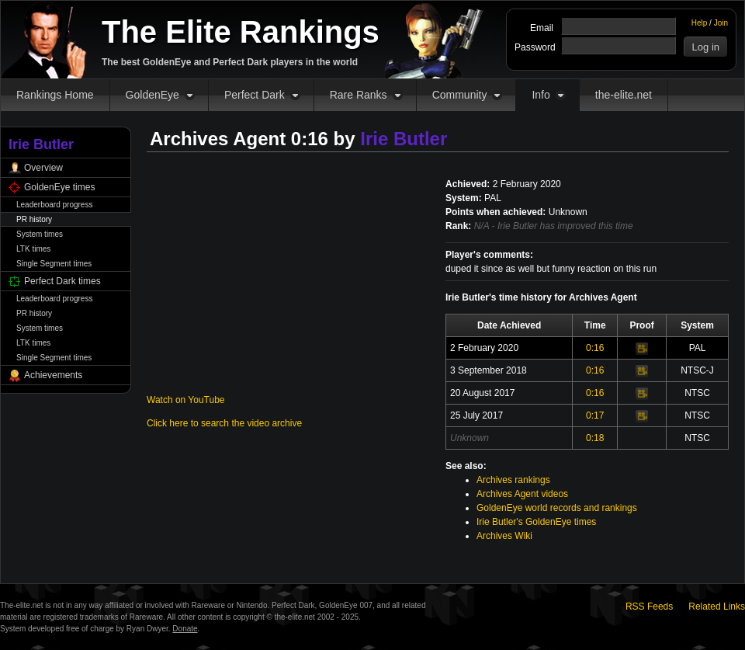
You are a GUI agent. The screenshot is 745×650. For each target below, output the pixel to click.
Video (642, 349)
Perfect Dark (254, 95)
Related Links (716, 606)
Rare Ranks (358, 95)
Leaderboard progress (54, 204)
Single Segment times (54, 263)
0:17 (595, 415)
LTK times (33, 249)
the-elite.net (623, 95)
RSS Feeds (649, 606)
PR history (34, 219)
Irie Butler (403, 138)
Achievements (53, 375)
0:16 (595, 347)
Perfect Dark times (62, 281)
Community (459, 95)
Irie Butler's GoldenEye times (536, 521)
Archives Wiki (504, 535)
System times (39, 234)
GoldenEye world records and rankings (556, 507)
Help (699, 23)
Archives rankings (513, 479)
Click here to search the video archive (224, 423)
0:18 (595, 438)
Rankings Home (55, 95)
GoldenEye (152, 95)
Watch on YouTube (186, 400)
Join (721, 23)
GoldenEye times (59, 187)
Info (540, 95)
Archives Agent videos (522, 493)
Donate (184, 628)
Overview (43, 167)
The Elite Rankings (240, 32)
